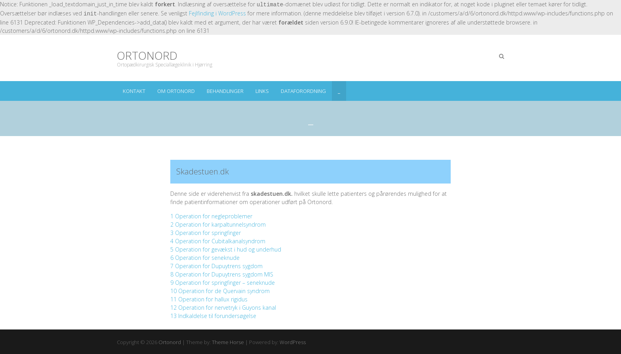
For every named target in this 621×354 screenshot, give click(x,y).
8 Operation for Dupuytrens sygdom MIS (221, 274)
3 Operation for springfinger (205, 233)
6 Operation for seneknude (205, 257)
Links (262, 91)
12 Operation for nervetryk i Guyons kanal (223, 307)
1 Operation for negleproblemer (211, 216)
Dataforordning (303, 91)
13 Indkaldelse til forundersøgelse (213, 316)
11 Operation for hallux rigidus (209, 299)
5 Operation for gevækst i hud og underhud (225, 249)
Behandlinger (225, 91)
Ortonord (147, 55)
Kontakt (134, 91)
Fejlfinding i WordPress (217, 13)
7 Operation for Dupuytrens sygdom (216, 266)
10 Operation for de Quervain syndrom (220, 291)
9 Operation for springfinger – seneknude (222, 282)
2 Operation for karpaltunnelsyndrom (218, 224)
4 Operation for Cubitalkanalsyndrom (217, 241)
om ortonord (176, 91)
